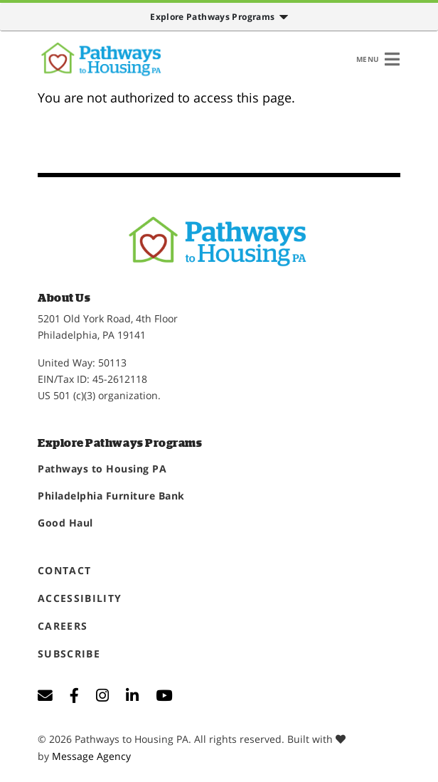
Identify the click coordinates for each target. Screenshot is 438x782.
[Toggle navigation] (378, 59)
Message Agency (91, 756)
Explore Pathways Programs (213, 17)
